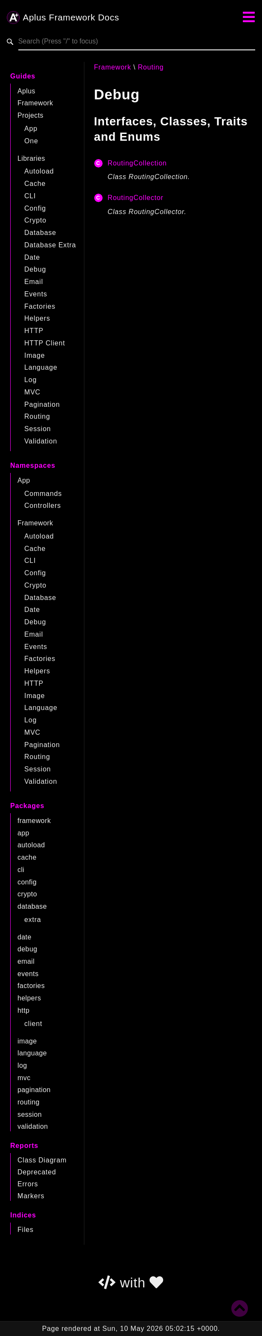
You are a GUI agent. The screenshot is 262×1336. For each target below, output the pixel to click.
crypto (27, 894)
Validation (40, 441)
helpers (29, 998)
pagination (34, 1089)
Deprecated (36, 1172)
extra (32, 919)
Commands (43, 493)
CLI (30, 196)
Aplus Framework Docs (63, 18)
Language (41, 367)
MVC (32, 392)
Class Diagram (41, 1160)
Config (35, 208)
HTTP (33, 330)
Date (32, 257)
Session (37, 428)
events (28, 973)
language (32, 1053)
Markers (30, 1196)
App (30, 128)
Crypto (35, 220)
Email (33, 281)
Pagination (42, 404)
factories (31, 985)
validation (32, 1126)
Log (30, 379)
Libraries (31, 158)
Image (34, 355)
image (27, 1041)
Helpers (37, 318)
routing (28, 1102)
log (22, 1065)
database (32, 906)
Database (40, 232)
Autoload (39, 171)
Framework (35, 103)
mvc (24, 1077)
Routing (37, 416)
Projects (30, 115)
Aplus (26, 91)
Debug (35, 269)
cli (20, 869)
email (26, 961)
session (29, 1114)
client (33, 1023)
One (31, 141)
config (27, 882)
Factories (39, 306)
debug (27, 949)
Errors (27, 1184)
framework (34, 820)
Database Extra (50, 245)
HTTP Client (44, 343)
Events (35, 294)
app (23, 833)
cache (27, 857)
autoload (31, 845)
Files (25, 1229)
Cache (35, 183)
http (23, 1010)
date (24, 937)
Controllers (42, 505)
